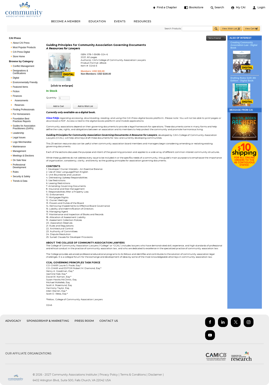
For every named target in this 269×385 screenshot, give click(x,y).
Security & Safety (21, 176)
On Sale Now (19, 160)
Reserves (19, 105)
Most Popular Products (24, 47)
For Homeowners (21, 114)
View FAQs (52, 118)
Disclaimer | (156, 374)
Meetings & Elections (23, 155)
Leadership (18, 133)
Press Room (84, 320)
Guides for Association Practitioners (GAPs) (24, 127)
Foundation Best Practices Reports (22, 120)
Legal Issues (19, 137)
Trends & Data (20, 181)
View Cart (251, 28)
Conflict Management (23, 66)
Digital (16, 78)
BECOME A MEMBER (65, 21)
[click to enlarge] (62, 85)
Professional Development (19, 166)
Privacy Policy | (109, 374)
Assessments (21, 100)
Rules (16, 172)
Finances (17, 96)
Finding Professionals (23, 109)
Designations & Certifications (20, 72)
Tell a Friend (216, 38)
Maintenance (19, 146)
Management (19, 151)
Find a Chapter (165, 7)
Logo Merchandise (22, 142)
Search (217, 7)
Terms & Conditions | (134, 374)
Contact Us (108, 320)
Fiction (16, 91)
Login (259, 7)
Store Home (19, 56)
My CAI (238, 7)
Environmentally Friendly (25, 82)
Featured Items (20, 87)
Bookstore (194, 7)
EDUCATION (97, 21)
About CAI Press (21, 43)
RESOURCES (142, 21)
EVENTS (120, 21)
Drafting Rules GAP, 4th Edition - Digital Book (243, 79)
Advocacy (13, 320)
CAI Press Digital (21, 52)
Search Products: (172, 28)
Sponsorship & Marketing (48, 320)
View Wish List (231, 28)
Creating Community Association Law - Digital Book (243, 45)
